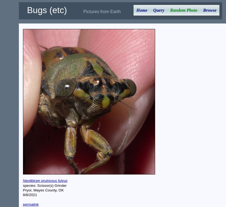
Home (142, 10)
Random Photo (183, 10)
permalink (31, 204)
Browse (210, 10)
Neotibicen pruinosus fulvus (45, 181)
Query (158, 10)
